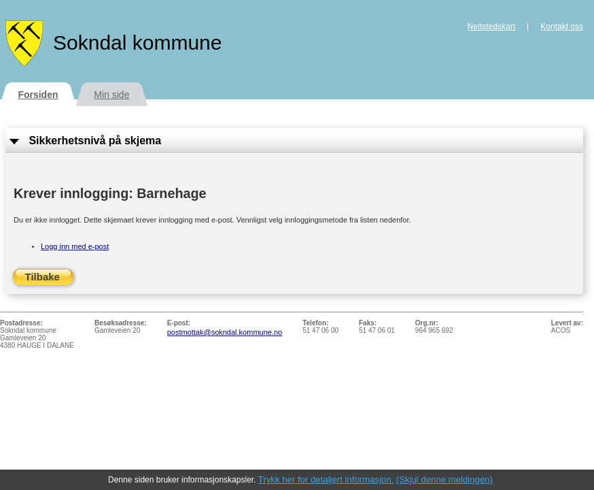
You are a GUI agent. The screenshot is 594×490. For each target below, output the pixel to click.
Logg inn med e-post (75, 246)
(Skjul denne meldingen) (444, 479)
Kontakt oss (561, 26)
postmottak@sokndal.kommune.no (225, 332)
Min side (111, 94)
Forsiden (38, 94)
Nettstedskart (492, 26)
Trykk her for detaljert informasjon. (326, 479)
